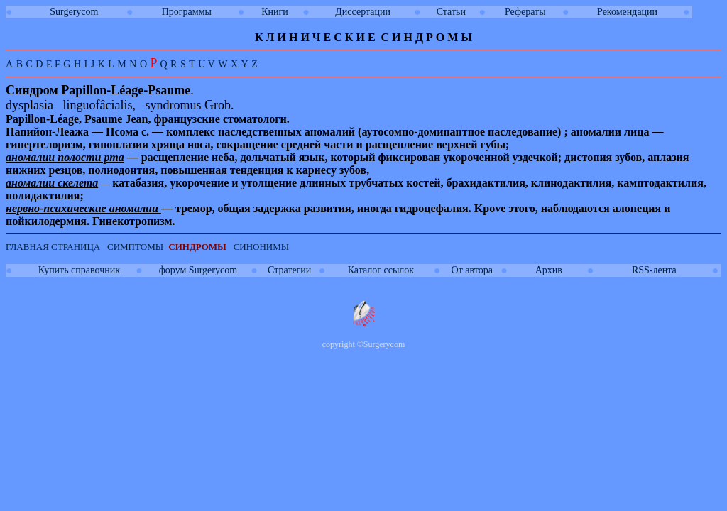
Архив (548, 270)
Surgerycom (74, 11)
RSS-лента (654, 270)
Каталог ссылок (381, 270)
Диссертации (362, 11)
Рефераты (525, 11)
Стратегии (289, 270)
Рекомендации (627, 11)
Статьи (451, 11)
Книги (274, 11)
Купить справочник (79, 270)
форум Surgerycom (198, 270)
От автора (472, 270)
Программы (187, 11)
